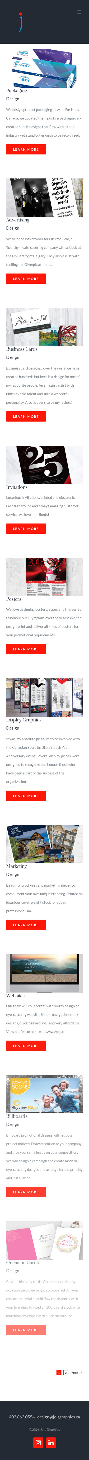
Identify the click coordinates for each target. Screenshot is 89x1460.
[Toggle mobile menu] (79, 12)
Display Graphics (24, 720)
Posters (13, 599)
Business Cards (22, 349)
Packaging (16, 91)
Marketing (16, 866)
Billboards (17, 1116)
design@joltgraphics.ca (58, 1416)
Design (12, 98)
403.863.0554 (22, 1416)
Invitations (17, 487)
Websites (15, 996)
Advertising (17, 220)
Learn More (26, 149)
